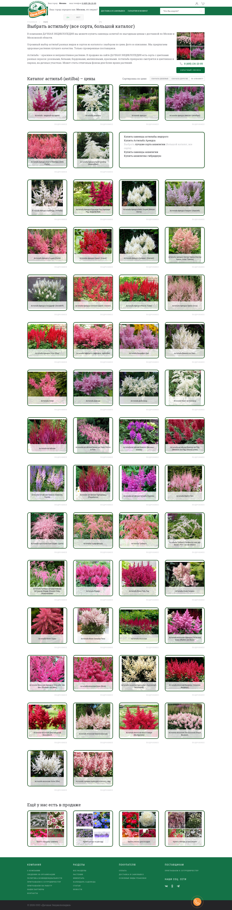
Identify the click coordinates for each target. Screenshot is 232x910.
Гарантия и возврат (138, 11)
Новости (77, 889)
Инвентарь (78, 878)
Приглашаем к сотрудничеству (44, 882)
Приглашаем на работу (39, 886)
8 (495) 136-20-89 (89, 3)
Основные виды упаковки (132, 878)
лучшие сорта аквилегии (150, 144)
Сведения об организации (41, 874)
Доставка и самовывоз (131, 874)
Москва (62, 3)
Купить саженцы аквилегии (141, 151)
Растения (78, 874)
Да (68, 17)
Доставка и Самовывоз (113, 11)
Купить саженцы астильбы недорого (146, 136)
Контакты (32, 893)
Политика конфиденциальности (44, 878)
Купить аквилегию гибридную (142, 155)
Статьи (76, 886)
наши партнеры (35, 889)
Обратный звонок (190, 70)
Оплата (123, 870)
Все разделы (79, 870)
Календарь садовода (84, 882)
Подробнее (60, 124)
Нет (78, 17)
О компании (33, 870)
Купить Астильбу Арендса (140, 140)
